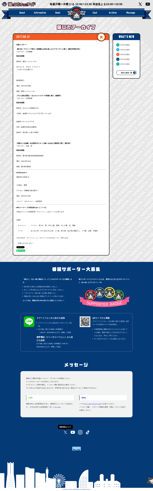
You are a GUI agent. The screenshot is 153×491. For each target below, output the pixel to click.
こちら (58, 407)
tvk (76, 449)
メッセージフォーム (93, 404)
